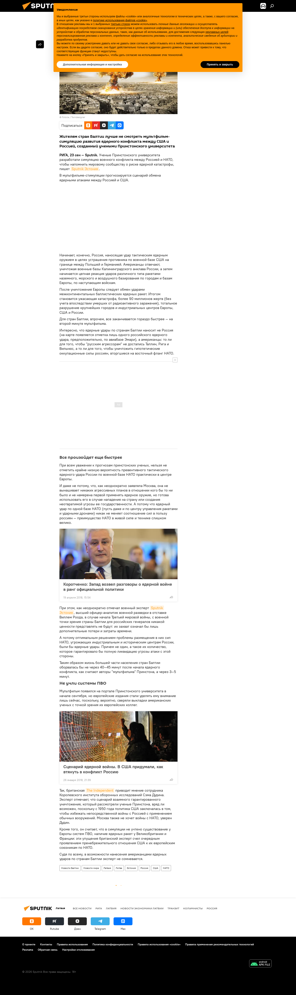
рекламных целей (216, 32)
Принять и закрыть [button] (220, 64)
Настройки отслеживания (78, 949)
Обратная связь (47, 949)
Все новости (82, 908)
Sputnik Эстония (85, 169)
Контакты (46, 944)
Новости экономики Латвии (142, 908)
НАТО (166, 868)
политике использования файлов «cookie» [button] (120, 20)
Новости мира (91, 868)
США (155, 868)
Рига (98, 908)
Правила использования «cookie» (159, 944)
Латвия (107, 868)
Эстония (131, 868)
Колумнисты (193, 908)
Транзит (173, 908)
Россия (144, 868)
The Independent (100, 790)
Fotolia (65, 117)
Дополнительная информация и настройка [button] (92, 64)
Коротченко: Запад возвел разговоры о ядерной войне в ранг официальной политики (117, 587)
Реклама (27, 949)
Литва (119, 868)
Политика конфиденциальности (112, 944)
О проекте (28, 944)
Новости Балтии (70, 868)
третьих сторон (120, 24)
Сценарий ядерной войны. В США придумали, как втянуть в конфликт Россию (113, 769)
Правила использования (72, 944)
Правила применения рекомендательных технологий (219, 944)
